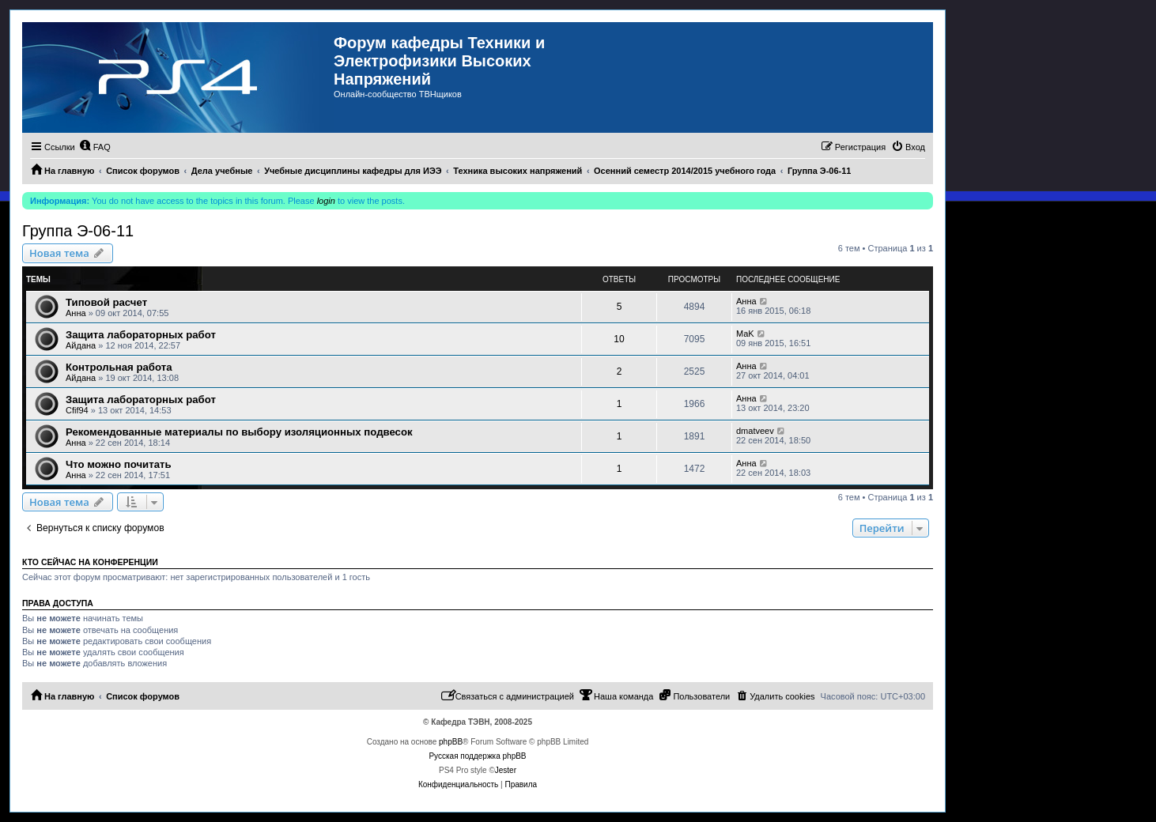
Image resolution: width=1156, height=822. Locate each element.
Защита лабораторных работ (141, 335)
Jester (505, 770)
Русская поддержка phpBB (477, 756)
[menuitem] (95, 147)
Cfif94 (77, 410)
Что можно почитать (119, 464)
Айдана (81, 345)
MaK (745, 333)
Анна (76, 313)
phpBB (451, 741)
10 (619, 339)
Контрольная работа (119, 367)
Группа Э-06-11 (78, 230)
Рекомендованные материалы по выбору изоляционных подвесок (239, 432)
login (326, 201)
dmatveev (755, 431)
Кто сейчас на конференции (90, 562)
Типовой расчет (106, 302)
